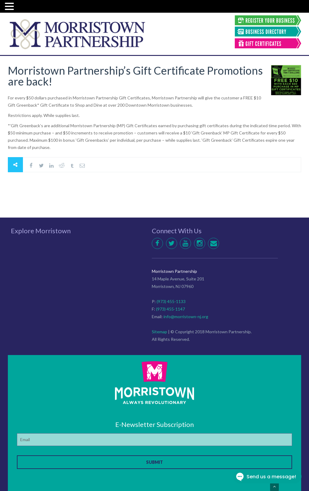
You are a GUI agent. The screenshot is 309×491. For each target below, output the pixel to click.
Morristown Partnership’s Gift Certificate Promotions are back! (135, 76)
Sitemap (159, 331)
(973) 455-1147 (170, 309)
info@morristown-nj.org (186, 316)
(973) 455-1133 (171, 301)
